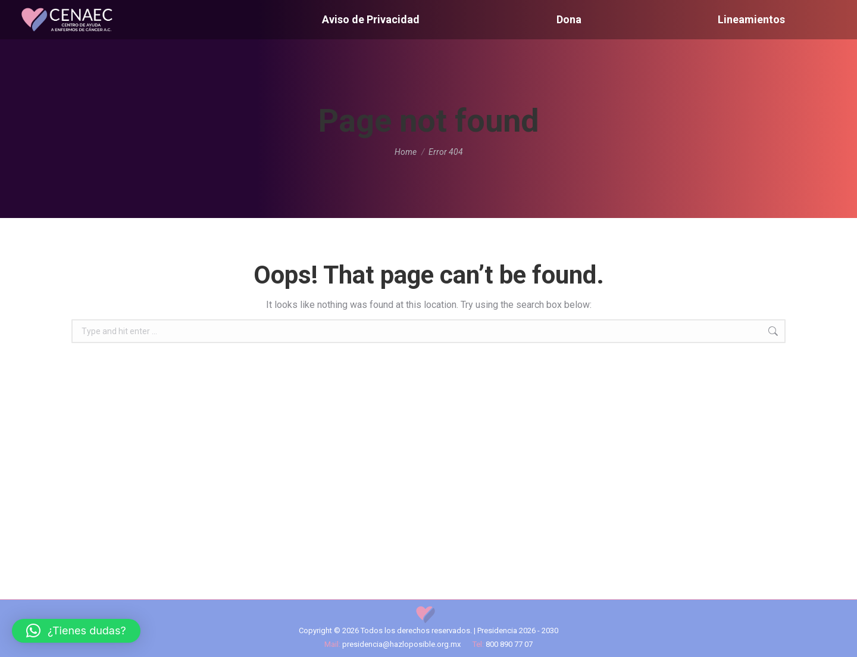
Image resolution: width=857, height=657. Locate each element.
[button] (76, 631)
